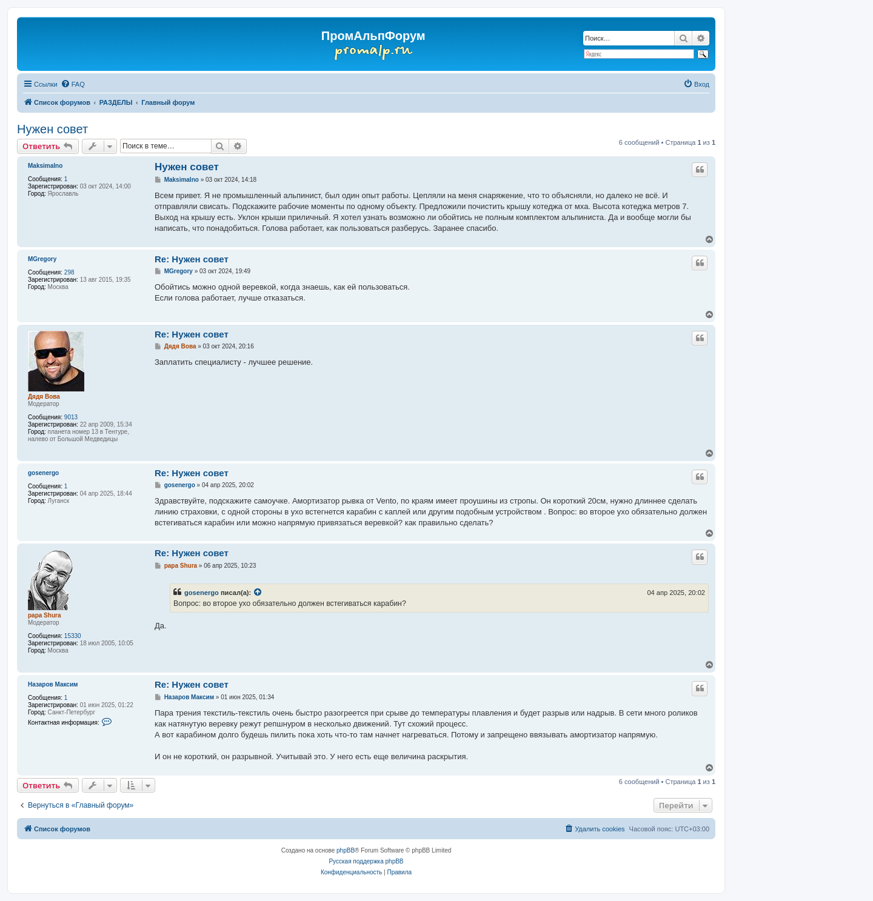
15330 (72, 636)
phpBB (345, 850)
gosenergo (43, 473)
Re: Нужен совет (192, 259)
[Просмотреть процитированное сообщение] (258, 592)
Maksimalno (45, 165)
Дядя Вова (44, 396)
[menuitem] (73, 84)
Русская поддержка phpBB (366, 861)
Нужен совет (52, 129)
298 (69, 272)
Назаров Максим (53, 684)
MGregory (42, 259)
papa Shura (44, 615)
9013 (71, 417)
